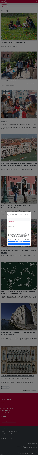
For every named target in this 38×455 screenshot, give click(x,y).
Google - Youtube (18, 239)
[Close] (30, 213)
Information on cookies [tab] (13, 223)
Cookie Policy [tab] (11, 221)
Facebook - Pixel (26, 239)
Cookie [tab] (10, 219)
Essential (10, 239)
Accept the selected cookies (19, 241)
